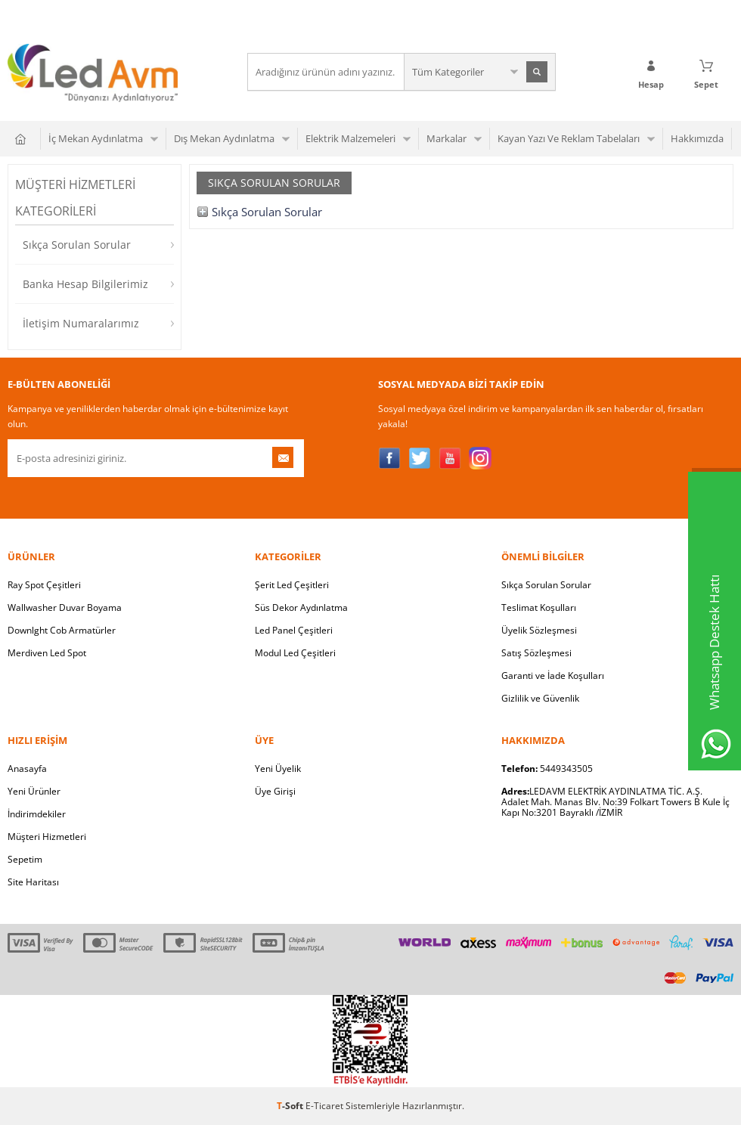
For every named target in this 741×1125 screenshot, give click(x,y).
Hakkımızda (697, 138)
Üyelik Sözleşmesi (539, 630)
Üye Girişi (275, 791)
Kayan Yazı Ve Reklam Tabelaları (569, 138)
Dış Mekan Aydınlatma (224, 138)
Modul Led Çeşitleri (295, 652)
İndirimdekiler (37, 813)
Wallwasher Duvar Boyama (65, 607)
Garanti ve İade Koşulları (552, 675)
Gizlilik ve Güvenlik (540, 698)
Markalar (446, 138)
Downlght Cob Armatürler (62, 630)
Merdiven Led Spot (47, 652)
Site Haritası (33, 882)
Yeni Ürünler (34, 791)
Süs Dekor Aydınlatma (301, 607)
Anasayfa (27, 768)
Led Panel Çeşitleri (294, 630)
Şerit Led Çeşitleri (292, 584)
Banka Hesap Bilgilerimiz (85, 284)
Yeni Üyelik (278, 768)
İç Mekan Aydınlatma (95, 138)
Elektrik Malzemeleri (350, 138)
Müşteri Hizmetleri (47, 836)
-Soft (291, 1105)
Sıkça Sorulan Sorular (77, 244)
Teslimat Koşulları (538, 607)
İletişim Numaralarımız (81, 323)
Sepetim (25, 859)
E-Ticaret (324, 1105)
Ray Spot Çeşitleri (44, 584)
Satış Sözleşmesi (536, 652)
